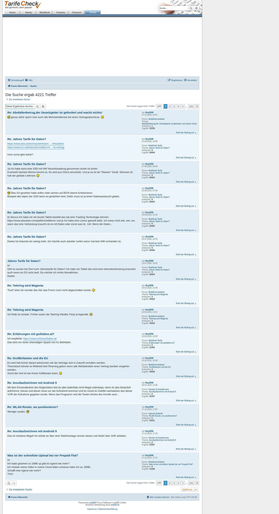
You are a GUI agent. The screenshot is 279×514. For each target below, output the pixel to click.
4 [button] (178, 106)
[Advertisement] (102, 47)
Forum (93, 12)
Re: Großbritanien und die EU (27, 358)
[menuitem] (29, 80)
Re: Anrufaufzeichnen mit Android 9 (32, 382)
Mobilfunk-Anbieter (156, 119)
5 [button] (182, 106)
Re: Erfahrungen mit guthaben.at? (30, 334)
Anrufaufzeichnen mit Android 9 (162, 392)
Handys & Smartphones (158, 389)
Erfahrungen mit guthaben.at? (162, 343)
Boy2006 (149, 112)
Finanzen (77, 12)
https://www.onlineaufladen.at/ (40, 338)
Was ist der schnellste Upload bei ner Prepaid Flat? (171, 464)
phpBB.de (115, 505)
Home (12, 12)
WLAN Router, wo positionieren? (163, 416)
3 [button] (174, 106)
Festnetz (60, 12)
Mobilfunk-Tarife (155, 146)
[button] (159, 106)
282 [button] (191, 106)
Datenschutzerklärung (107, 509)
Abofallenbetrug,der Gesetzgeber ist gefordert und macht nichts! (169, 124)
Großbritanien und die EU (160, 367)
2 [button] (169, 106)
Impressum (92, 509)
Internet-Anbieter (155, 413)
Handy (28, 12)
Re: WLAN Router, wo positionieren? (32, 407)
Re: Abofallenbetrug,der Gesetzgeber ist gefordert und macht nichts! (54, 112)
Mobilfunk (45, 12)
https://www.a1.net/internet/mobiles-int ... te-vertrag (35, 147)
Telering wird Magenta (158, 294)
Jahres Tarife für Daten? (159, 148)
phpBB (92, 503)
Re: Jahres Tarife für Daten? (26, 139)
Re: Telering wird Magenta (25, 285)
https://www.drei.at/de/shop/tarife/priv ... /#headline (35, 143)
